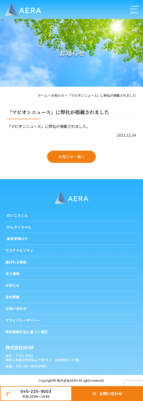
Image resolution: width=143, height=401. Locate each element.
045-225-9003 (35, 393)
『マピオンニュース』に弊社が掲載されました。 (48, 126)
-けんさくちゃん (18, 226)
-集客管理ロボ (16, 238)
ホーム (42, 95)
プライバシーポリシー (23, 320)
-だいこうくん (16, 215)
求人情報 (12, 273)
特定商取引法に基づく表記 (26, 331)
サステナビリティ (19, 250)
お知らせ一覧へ (71, 156)
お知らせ (57, 95)
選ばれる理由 (16, 261)
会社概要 (12, 296)
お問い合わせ (110, 393)
